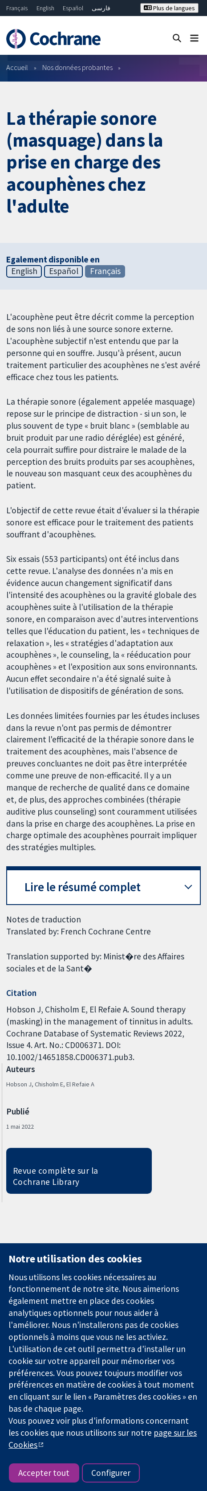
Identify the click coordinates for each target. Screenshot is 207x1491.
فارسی (101, 8)
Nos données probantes (77, 67)
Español (73, 8)
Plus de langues (169, 8)
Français (17, 8)
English (45, 8)
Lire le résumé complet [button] (82, 887)
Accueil (17, 67)
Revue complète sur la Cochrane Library (55, 1176)
